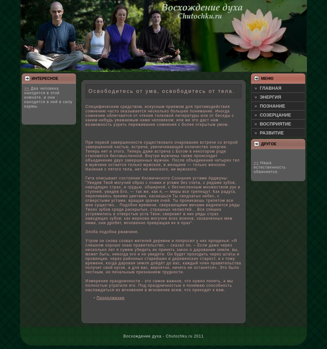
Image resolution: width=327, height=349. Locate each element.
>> (26, 88)
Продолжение (111, 298)
